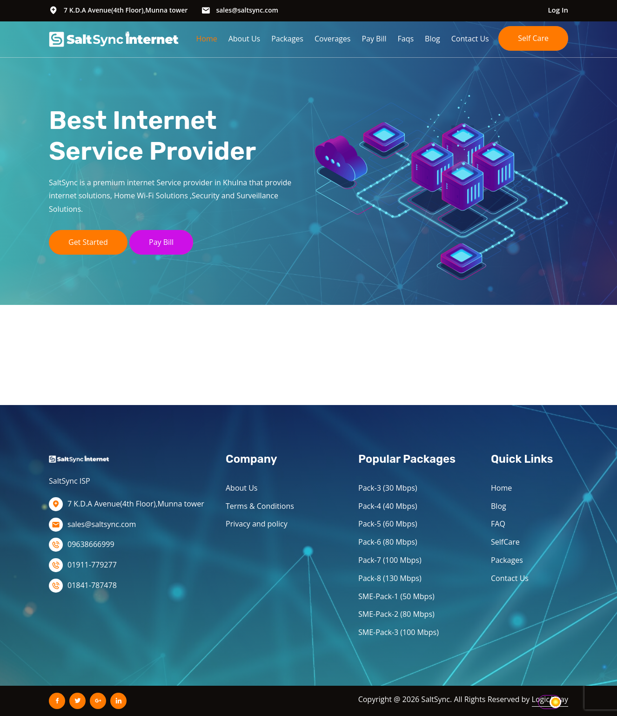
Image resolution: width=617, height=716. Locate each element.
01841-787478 (92, 585)
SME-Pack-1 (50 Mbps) (396, 596)
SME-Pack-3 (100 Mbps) (398, 632)
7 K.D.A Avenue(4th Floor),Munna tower (126, 10)
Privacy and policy (257, 524)
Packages (287, 39)
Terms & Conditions (260, 506)
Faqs (406, 39)
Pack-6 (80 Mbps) (387, 542)
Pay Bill (374, 39)
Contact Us (470, 39)
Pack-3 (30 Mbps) (387, 488)
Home (206, 39)
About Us (244, 39)
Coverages (332, 39)
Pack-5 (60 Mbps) (387, 524)
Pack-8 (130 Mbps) (390, 578)
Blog (432, 39)
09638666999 (90, 544)
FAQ (498, 524)
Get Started (88, 242)
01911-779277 (92, 565)
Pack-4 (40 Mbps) (387, 506)
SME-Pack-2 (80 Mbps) (396, 614)
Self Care (533, 38)
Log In (558, 9)
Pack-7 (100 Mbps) (390, 560)
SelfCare (505, 542)
